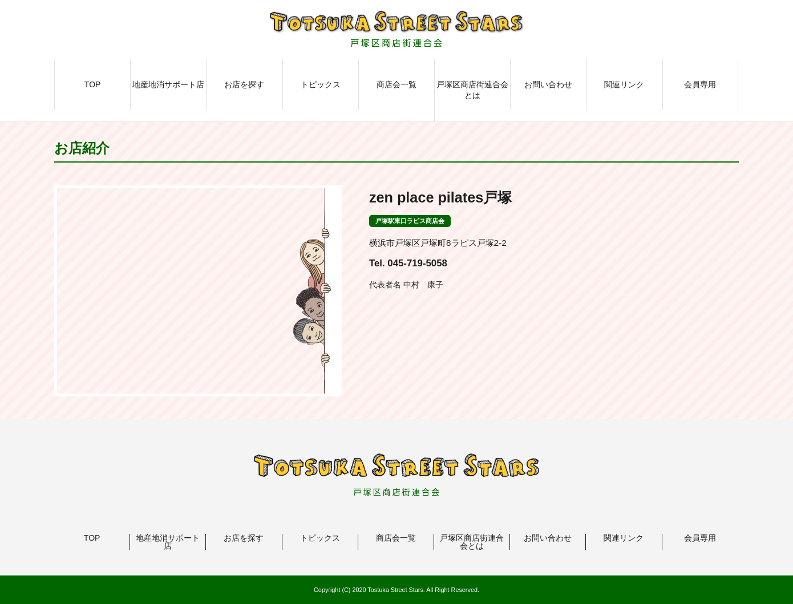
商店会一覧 (396, 84)
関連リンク (624, 84)
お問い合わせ (548, 84)
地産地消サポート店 (168, 84)
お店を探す (244, 84)
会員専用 (700, 84)
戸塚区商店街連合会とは (472, 90)
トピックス (321, 84)
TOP (92, 84)
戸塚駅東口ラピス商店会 (409, 220)
